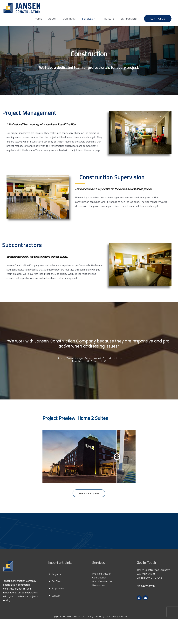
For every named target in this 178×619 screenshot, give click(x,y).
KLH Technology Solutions (115, 616)
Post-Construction (102, 581)
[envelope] (146, 597)
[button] (157, 18)
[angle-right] (54, 574)
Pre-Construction (101, 573)
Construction (99, 577)
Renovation (98, 585)
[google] (140, 597)
